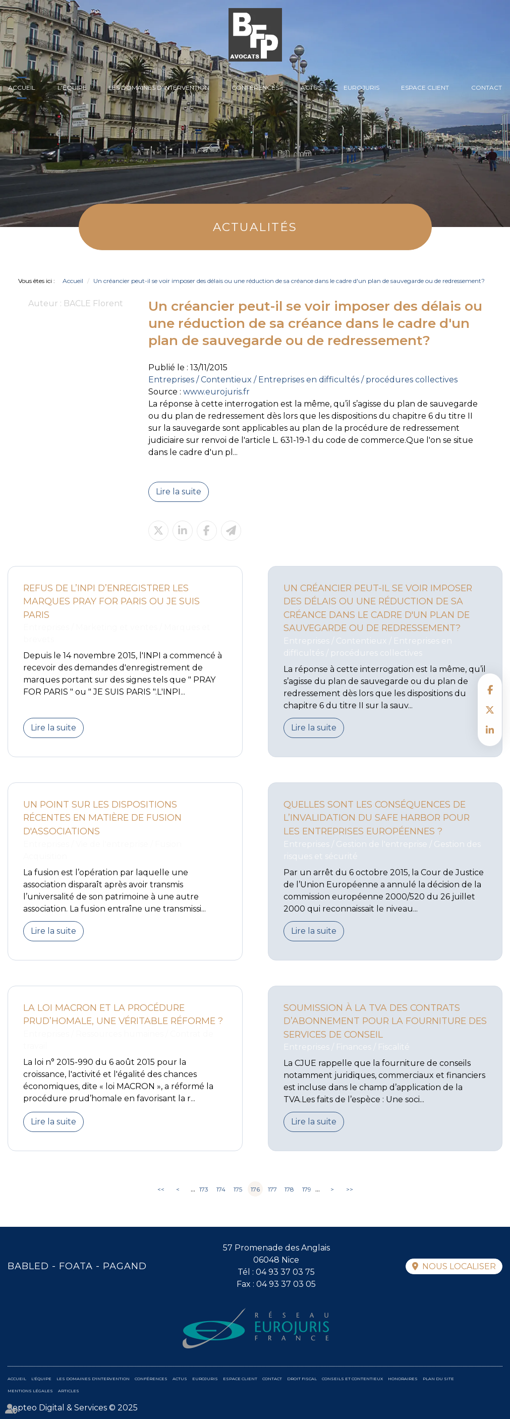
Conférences (255, 87)
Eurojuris (361, 87)
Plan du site (438, 1378)
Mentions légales (30, 1390)
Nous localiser (459, 1266)
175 (238, 1189)
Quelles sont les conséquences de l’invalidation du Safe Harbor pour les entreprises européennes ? (377, 817)
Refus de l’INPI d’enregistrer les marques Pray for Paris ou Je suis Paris (111, 601)
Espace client (425, 87)
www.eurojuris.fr (216, 391)
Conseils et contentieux (352, 1378)
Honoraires (403, 1378)
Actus (311, 87)
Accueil (21, 87)
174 (220, 1189)
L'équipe (72, 87)
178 (289, 1189)
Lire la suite (178, 491)
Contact (486, 87)
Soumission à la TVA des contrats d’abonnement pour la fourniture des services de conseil (385, 1021)
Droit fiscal (302, 1378)
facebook (490, 690)
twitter (490, 710)
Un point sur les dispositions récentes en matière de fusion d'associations (102, 817)
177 (272, 1189)
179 (306, 1189)
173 (203, 1189)
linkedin (490, 730)
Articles (68, 1390)
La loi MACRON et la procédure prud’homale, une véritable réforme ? (123, 1014)
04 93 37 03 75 (285, 1272)
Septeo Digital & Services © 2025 (73, 1407)
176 (255, 1189)
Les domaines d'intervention (158, 87)
